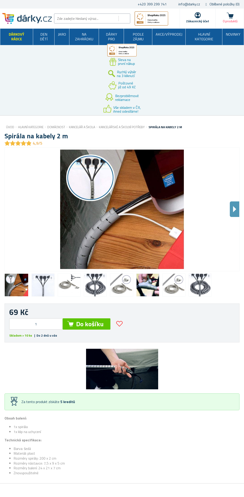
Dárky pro (111, 37)
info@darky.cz (189, 4)
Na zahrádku (84, 37)
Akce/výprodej (169, 34)
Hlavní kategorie (204, 37)
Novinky (233, 34)
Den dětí (44, 37)
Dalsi (234, 209)
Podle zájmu (138, 37)
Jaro (62, 34)
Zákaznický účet (197, 21)
